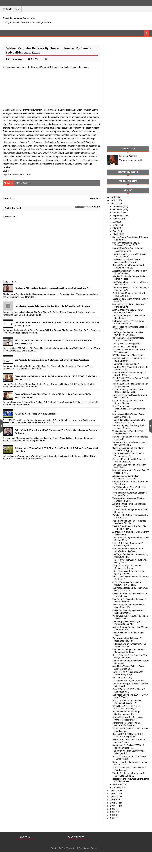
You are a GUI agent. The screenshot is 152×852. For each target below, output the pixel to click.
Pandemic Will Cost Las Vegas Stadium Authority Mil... (126, 712)
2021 (113, 200)
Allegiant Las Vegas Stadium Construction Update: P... (125, 477)
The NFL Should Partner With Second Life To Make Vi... (129, 255)
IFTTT (9, 171)
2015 (113, 803)
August (116, 218)
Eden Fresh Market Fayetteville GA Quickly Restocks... (128, 572)
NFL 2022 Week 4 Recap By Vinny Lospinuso (36, 414)
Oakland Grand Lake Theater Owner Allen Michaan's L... (128, 415)
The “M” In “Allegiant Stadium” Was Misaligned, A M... (128, 752)
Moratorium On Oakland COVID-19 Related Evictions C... (128, 746)
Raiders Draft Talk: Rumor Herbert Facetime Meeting (127, 249)
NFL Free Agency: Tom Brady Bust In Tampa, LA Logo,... (129, 426)
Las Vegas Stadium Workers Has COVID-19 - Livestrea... (127, 333)
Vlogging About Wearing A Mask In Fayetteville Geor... (128, 499)
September (118, 215)
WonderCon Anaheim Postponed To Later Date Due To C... (128, 774)
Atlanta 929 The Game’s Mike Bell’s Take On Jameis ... (128, 350)
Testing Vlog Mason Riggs (124, 346)
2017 (113, 796)
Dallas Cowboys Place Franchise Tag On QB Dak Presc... (129, 656)
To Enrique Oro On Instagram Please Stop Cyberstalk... (129, 645)
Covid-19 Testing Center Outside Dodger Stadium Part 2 (127, 390)
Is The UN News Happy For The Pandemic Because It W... (127, 701)
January (116, 787)
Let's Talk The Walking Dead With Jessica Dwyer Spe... (127, 673)
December (118, 206)
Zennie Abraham (129, 156)
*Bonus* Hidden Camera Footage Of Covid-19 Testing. (129, 373)
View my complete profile (131, 160)
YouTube (26, 183)
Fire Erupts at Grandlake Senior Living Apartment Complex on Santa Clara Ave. (53, 288)
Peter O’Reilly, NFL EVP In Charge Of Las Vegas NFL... (129, 690)
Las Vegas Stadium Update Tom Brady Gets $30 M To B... (130, 589)
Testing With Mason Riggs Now (127, 343)
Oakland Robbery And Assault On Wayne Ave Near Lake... (127, 718)
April (115, 231)
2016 (113, 799)
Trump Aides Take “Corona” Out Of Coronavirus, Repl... (128, 544)
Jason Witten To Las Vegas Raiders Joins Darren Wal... (129, 605)
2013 (113, 809)
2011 (113, 815)
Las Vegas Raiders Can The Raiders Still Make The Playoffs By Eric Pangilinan (52, 360)
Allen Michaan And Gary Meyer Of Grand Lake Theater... (127, 311)
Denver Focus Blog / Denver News (19, 18)
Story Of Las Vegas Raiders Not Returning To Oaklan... (127, 566)
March (116, 234)
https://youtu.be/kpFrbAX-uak (16, 174)
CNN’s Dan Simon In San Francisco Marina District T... (128, 611)
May (115, 228)
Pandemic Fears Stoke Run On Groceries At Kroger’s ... (126, 724)
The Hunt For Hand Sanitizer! (125, 364)
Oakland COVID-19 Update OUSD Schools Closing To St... (127, 735)
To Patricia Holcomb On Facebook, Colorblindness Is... (128, 322)
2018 (113, 793)
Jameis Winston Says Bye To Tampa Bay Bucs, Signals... (129, 522)
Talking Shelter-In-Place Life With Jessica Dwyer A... (128, 432)
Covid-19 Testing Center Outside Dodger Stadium (127, 401)
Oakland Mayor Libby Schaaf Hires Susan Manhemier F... (128, 339)
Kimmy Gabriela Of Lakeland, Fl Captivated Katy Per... (126, 639)
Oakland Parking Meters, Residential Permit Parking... (129, 305)
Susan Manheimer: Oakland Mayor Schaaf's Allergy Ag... (128, 449)
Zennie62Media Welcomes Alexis (128, 680)
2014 (113, 806)
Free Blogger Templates (90, 848)
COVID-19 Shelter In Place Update (128, 355)
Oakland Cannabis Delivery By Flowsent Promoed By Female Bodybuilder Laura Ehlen (42, 67)
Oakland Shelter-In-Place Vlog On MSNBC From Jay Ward (127, 549)
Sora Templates (69, 848)
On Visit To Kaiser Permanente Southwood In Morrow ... (126, 583)
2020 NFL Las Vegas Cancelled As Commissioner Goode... (128, 650)
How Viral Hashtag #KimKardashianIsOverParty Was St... (128, 409)
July (115, 222)
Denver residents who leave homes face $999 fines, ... (128, 443)
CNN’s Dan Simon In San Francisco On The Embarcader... (129, 594)
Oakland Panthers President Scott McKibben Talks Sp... (128, 266)
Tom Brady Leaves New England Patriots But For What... (127, 622)
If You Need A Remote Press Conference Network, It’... (125, 707)
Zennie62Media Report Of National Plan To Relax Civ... (128, 460)
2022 (113, 197)
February (117, 784)
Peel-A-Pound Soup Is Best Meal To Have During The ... (129, 294)
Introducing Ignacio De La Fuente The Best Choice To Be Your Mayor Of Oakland (52, 306)
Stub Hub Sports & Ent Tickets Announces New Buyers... (126, 260)
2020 (113, 203)
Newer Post (8, 198)
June (115, 225)
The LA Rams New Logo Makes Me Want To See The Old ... (128, 421)
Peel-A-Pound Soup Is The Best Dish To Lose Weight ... (129, 527)
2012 (113, 812)
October (117, 212)
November (118, 209)
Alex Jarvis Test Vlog (122, 677)
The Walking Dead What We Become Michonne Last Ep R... (129, 488)
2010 (113, 818)
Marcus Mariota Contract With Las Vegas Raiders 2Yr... (128, 454)
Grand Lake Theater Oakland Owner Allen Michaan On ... (128, 667)
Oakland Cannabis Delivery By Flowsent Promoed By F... (126, 244)
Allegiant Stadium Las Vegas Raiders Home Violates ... (129, 272)
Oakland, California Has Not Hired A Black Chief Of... (128, 359)
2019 (113, 790)
